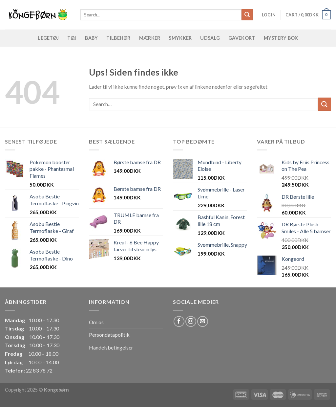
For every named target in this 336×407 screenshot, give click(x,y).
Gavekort (241, 38)
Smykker (180, 38)
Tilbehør (118, 38)
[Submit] (247, 14)
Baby (91, 38)
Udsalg (210, 38)
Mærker (149, 38)
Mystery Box (281, 38)
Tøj (71, 38)
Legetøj (48, 38)
